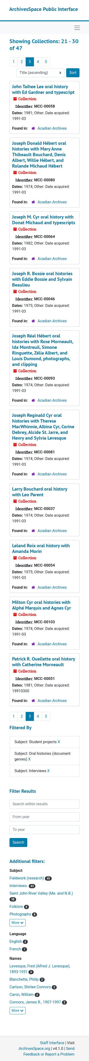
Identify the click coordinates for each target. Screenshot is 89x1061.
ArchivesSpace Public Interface (43, 9)
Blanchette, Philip (24, 979)
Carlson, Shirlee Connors (30, 987)
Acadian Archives (52, 128)
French (15, 949)
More (17, 922)
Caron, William (22, 994)
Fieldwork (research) (27, 878)
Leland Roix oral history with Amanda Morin (41, 548)
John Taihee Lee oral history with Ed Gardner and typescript (43, 89)
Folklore (16, 906)
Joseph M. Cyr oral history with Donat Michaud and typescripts (43, 220)
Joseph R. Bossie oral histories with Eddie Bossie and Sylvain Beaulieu (42, 279)
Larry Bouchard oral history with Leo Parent (39, 492)
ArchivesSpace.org (34, 1048)
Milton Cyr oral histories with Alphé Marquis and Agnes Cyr (41, 605)
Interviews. (19, 885)
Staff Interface (52, 1043)
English (16, 941)
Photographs (20, 914)
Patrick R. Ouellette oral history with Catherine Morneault (43, 662)
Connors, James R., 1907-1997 (35, 1002)
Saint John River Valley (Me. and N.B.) (41, 893)
